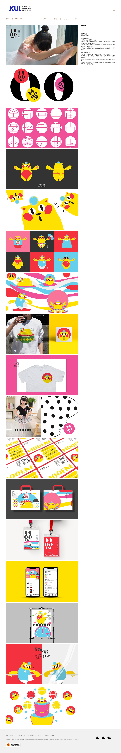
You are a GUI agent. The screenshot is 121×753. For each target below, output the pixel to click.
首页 (7, 19)
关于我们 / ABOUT (49, 735)
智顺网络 (77, 739)
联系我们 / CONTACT (34, 735)
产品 (65, 19)
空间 (76, 19)
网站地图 (66, 739)
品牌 (21, 19)
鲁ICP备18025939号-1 (34, 739)
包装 (55, 19)
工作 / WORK (14, 19)
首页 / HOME (9, 735)
